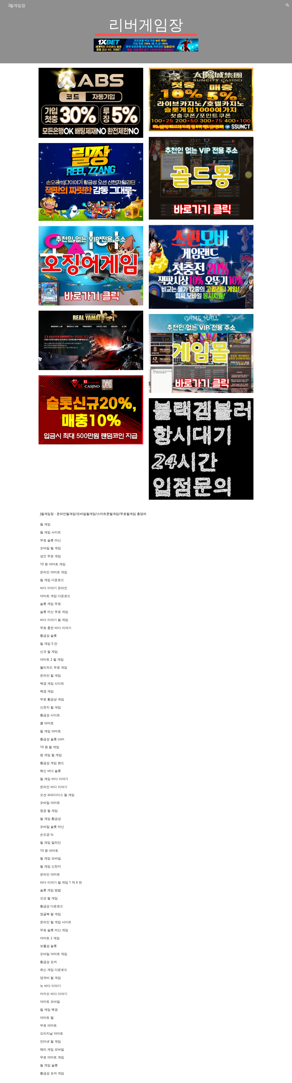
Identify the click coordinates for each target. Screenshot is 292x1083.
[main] (146, 25)
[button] (287, 5)
